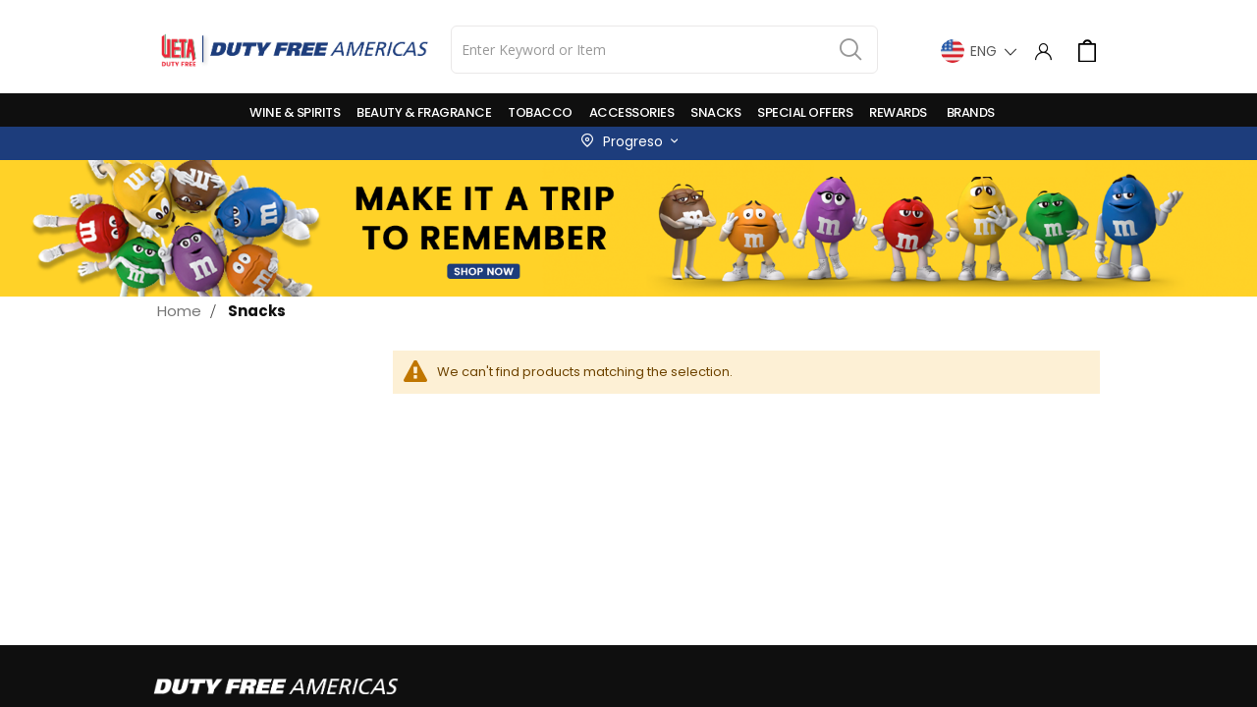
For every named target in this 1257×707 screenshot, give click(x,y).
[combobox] (664, 50)
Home (179, 310)
